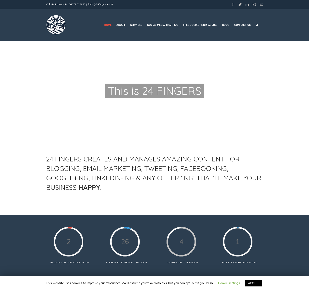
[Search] (257, 25)
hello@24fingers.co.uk (100, 4)
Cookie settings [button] (229, 283)
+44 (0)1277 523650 (74, 4)
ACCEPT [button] (253, 283)
